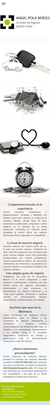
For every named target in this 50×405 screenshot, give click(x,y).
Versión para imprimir (13, 386)
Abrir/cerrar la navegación (25, 3)
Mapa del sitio (8, 389)
